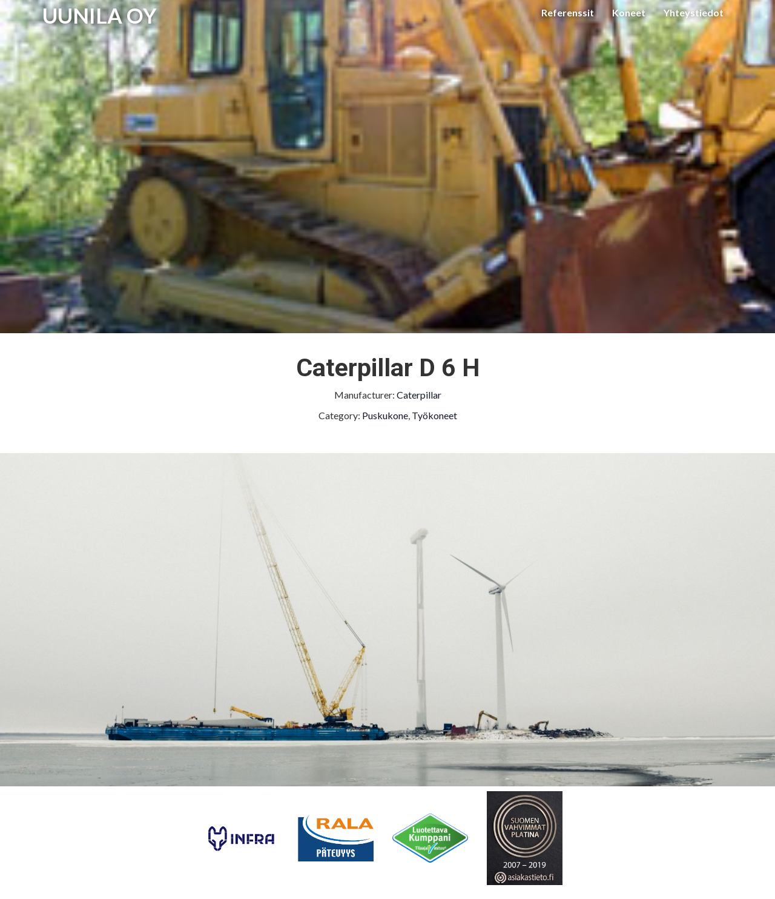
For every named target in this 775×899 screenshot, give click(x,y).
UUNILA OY (99, 15)
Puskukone (385, 415)
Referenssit (567, 12)
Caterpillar (419, 394)
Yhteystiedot (694, 12)
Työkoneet (434, 415)
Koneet (628, 12)
